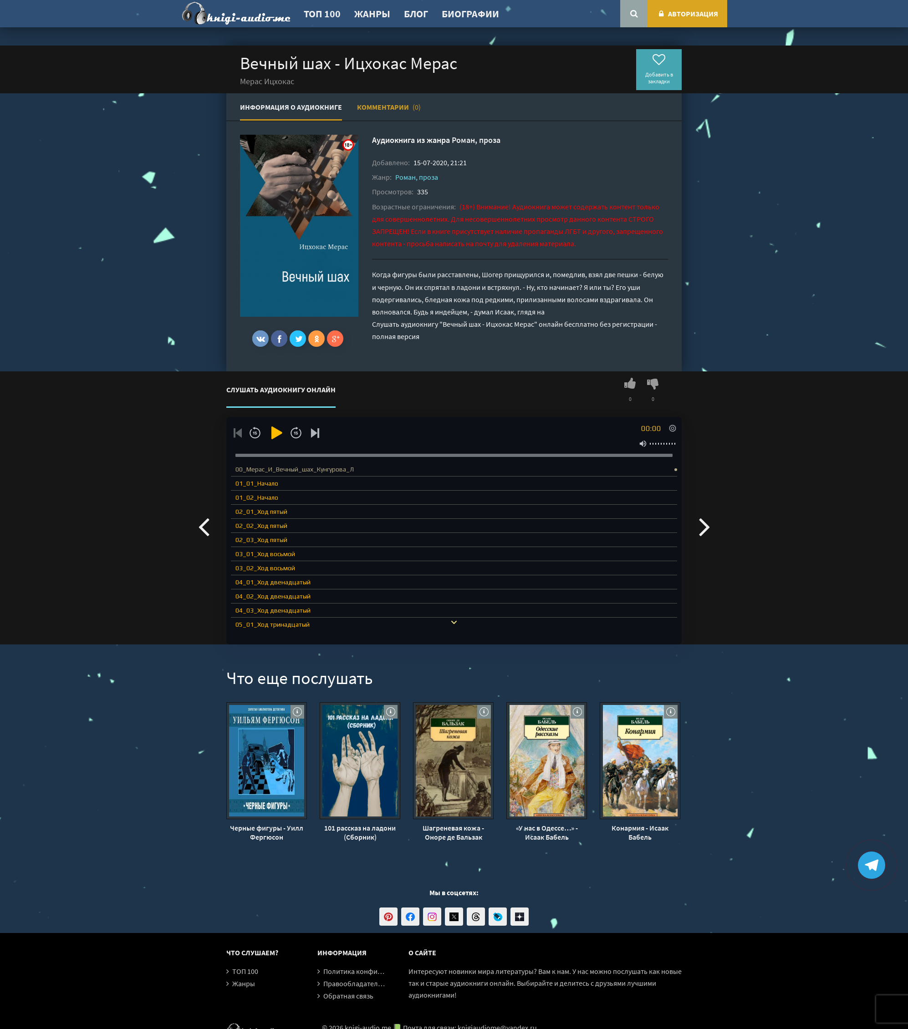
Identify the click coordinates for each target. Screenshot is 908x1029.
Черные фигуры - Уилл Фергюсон (266, 832)
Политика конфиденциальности (375, 971)
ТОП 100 (322, 13)
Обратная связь (348, 995)
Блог (416, 13)
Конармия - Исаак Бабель (640, 832)
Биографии (470, 13)
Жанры (372, 13)
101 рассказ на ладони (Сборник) (360, 832)
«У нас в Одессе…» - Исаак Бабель (547, 832)
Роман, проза (476, 140)
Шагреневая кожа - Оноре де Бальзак (453, 832)
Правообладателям (354, 983)
